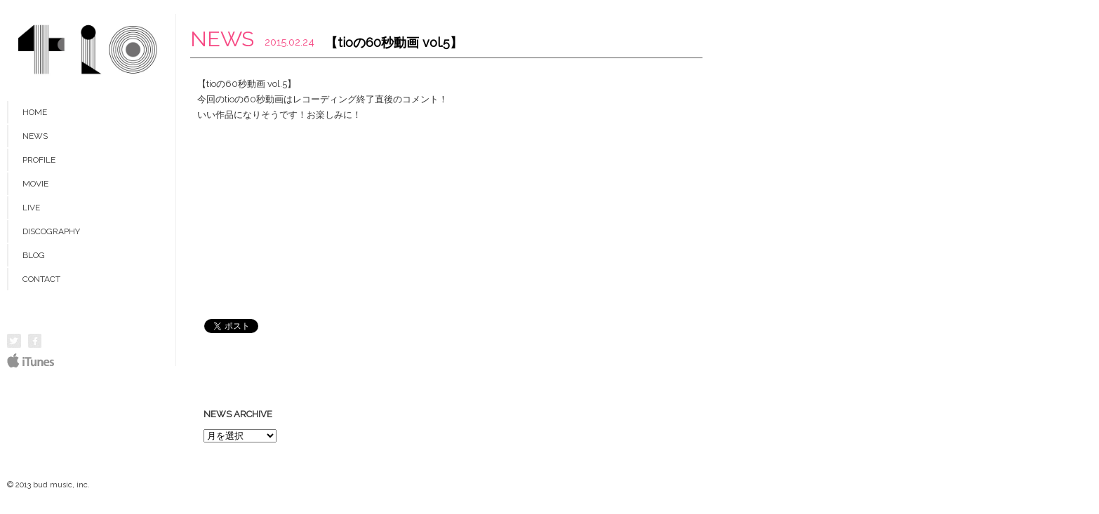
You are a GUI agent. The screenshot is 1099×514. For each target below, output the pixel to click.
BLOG (33, 255)
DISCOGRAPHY (51, 231)
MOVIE (35, 184)
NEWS (35, 136)
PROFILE (38, 160)
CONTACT (41, 279)
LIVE (31, 207)
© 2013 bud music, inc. (48, 484)
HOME (34, 112)
